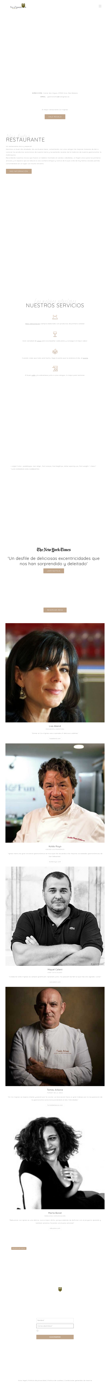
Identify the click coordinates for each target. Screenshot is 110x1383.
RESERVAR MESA (55, 610)
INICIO (55, 1349)
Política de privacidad (37, 1380)
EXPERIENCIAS (55, 1360)
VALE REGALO (55, 117)
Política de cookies (55, 1380)
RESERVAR (55, 1366)
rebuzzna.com (55, 1228)
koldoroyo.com (55, 862)
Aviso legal (22, 1380)
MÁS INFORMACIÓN (19, 171)
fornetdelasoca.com (55, 1105)
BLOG (55, 1363)
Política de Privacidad (55, 1341)
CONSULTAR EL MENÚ (55, 494)
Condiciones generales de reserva (78, 1380)
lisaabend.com (55, 738)
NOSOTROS (55, 1352)
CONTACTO (55, 1369)
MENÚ (55, 1355)
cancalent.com (55, 982)
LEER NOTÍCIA (53, 571)
